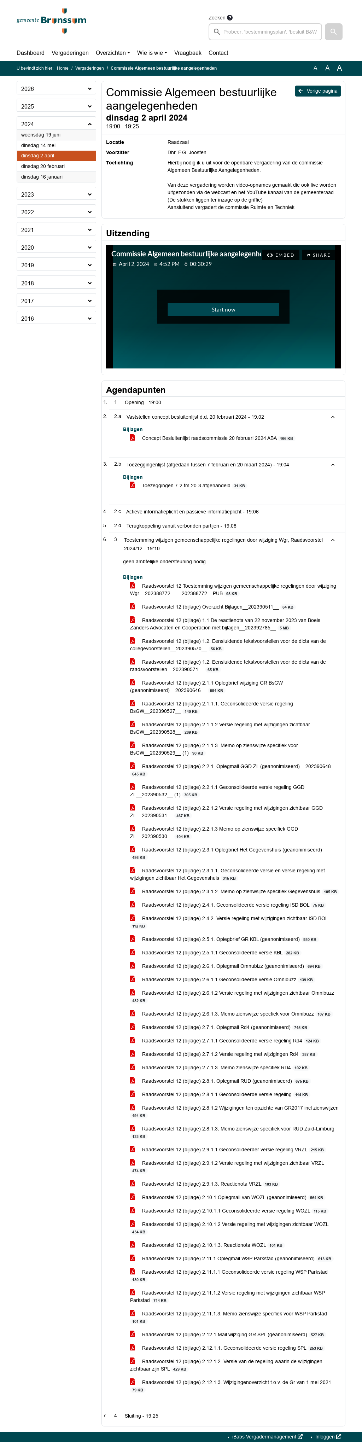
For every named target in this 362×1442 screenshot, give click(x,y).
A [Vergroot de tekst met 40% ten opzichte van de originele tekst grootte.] (339, 68)
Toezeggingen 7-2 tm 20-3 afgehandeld (188, 486)
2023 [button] (27, 195)
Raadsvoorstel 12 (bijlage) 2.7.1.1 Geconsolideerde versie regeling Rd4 (225, 1041)
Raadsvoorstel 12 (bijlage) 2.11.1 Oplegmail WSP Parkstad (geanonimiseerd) (232, 1259)
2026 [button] (27, 89)
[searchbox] (265, 31)
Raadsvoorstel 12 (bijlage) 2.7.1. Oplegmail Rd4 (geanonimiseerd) (220, 1027)
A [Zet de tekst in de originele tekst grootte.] (315, 68)
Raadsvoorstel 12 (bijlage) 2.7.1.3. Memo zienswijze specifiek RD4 (220, 1068)
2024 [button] (27, 124)
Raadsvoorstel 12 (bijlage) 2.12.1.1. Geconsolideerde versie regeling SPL (227, 1348)
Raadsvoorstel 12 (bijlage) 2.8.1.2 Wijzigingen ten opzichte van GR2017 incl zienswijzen (234, 1111)
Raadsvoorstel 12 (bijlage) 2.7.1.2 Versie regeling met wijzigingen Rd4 (224, 1054)
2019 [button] (27, 265)
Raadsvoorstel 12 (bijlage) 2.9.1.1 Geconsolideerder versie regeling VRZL (228, 1150)
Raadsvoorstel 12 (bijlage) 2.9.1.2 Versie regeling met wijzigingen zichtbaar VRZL (227, 1167)
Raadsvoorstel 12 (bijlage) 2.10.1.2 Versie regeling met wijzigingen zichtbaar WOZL (229, 1228)
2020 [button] (27, 248)
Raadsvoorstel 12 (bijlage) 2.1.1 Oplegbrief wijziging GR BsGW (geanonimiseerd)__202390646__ (206, 686)
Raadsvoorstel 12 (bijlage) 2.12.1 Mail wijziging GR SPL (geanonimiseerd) (228, 1335)
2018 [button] (27, 283)
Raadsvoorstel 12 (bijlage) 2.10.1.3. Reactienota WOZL (207, 1245)
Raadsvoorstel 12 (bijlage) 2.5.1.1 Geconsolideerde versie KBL (216, 953)
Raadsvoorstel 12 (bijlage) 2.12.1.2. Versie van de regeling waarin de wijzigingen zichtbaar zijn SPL (226, 1365)
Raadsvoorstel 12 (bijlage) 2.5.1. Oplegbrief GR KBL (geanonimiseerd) (224, 939)
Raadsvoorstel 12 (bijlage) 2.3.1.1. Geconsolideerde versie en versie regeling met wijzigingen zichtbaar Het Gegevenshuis (227, 874)
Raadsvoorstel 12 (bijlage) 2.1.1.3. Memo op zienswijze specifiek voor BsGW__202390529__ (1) (214, 749)
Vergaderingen (70, 53)
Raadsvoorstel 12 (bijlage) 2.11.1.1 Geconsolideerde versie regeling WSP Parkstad (229, 1276)
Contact (218, 53)
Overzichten (111, 53)
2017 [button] (27, 301)
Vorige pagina (318, 91)
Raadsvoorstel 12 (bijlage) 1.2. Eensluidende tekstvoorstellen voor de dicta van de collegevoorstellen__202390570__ (228, 645)
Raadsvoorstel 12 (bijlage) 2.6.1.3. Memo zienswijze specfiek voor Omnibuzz (231, 1014)
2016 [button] (27, 319)
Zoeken (217, 18)
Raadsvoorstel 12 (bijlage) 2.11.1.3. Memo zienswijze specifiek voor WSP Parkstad (228, 1317)
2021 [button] (27, 230)
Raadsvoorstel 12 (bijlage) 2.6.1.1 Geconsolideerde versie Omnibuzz (222, 980)
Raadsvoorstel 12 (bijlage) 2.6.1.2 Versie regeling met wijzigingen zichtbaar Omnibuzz (232, 997)
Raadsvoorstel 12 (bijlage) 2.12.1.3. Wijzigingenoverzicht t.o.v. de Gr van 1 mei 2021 (230, 1386)
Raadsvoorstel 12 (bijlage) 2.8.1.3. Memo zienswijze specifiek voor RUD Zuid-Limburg (232, 1132)
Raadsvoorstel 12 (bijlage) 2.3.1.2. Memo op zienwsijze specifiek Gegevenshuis (234, 892)
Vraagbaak (188, 53)
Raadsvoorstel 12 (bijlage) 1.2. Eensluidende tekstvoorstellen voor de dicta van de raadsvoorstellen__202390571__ (228, 666)
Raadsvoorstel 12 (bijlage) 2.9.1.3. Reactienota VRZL (205, 1184)
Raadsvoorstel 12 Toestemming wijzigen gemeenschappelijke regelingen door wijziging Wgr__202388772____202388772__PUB (233, 590)
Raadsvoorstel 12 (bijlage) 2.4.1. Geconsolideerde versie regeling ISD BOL (228, 905)
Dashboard (31, 53)
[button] (334, 31)
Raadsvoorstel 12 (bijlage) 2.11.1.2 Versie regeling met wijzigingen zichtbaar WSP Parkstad (227, 1296)
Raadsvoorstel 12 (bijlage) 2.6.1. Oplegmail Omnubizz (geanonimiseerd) (226, 966)
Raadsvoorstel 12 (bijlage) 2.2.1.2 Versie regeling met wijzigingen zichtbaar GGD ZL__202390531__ (226, 812)
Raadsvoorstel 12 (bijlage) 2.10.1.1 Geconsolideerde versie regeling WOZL (229, 1211)
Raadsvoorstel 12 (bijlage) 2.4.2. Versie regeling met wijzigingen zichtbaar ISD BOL (229, 922)
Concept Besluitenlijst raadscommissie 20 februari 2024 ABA (213, 438)
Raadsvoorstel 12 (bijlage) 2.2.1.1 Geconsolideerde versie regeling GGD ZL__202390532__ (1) (217, 791)
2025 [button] (27, 107)
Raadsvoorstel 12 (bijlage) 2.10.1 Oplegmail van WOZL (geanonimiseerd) (228, 1197)
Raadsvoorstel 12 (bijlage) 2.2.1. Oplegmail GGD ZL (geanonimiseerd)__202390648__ (233, 770)
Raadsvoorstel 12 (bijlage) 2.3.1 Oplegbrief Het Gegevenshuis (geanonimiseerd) (226, 853)
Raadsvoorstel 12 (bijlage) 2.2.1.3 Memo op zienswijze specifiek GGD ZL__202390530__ (214, 832)
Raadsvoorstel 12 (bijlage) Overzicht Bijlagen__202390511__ (213, 607)
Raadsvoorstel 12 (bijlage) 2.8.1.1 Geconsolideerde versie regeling (220, 1095)
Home (63, 68)
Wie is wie (150, 53)
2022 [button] (27, 212)
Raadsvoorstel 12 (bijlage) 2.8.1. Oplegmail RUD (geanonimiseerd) (220, 1081)
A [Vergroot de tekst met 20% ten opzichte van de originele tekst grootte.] (327, 68)
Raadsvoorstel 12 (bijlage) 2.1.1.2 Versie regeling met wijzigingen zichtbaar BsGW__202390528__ (220, 728)
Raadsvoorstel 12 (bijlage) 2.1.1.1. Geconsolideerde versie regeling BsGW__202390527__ (211, 707)
